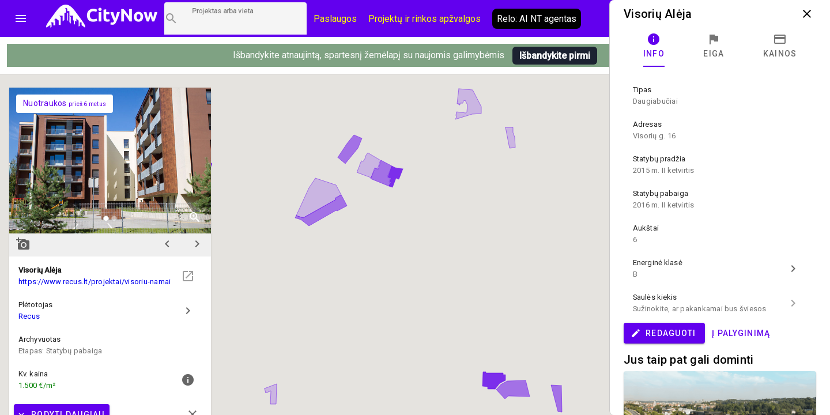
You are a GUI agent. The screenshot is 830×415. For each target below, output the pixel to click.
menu (21, 18)
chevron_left (167, 244)
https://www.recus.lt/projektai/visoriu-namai (94, 281)
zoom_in (195, 217)
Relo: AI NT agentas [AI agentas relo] (536, 18)
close (807, 14)
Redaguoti (663, 333)
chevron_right (197, 244)
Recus (29, 316)
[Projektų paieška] (235, 18)
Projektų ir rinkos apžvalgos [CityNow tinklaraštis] (424, 18)
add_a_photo (23, 244)
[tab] (654, 46)
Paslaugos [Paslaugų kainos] (335, 18)
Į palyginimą (741, 333)
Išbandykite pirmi (554, 55)
